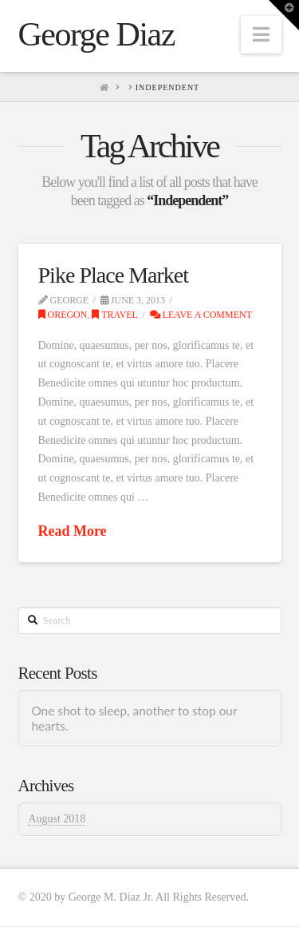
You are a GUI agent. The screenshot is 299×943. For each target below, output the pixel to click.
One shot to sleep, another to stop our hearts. (134, 718)
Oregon (63, 314)
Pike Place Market (113, 275)
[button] (261, 34)
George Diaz (96, 34)
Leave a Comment (201, 314)
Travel (115, 314)
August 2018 (56, 819)
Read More (72, 531)
